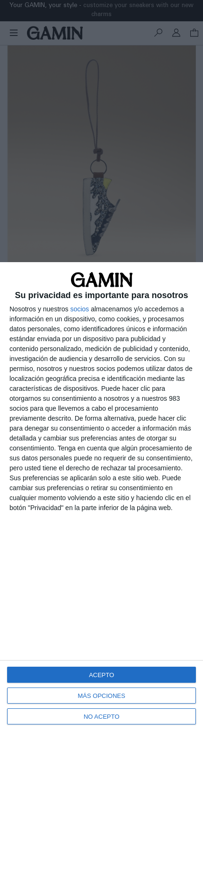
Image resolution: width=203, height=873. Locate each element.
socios (79, 309)
